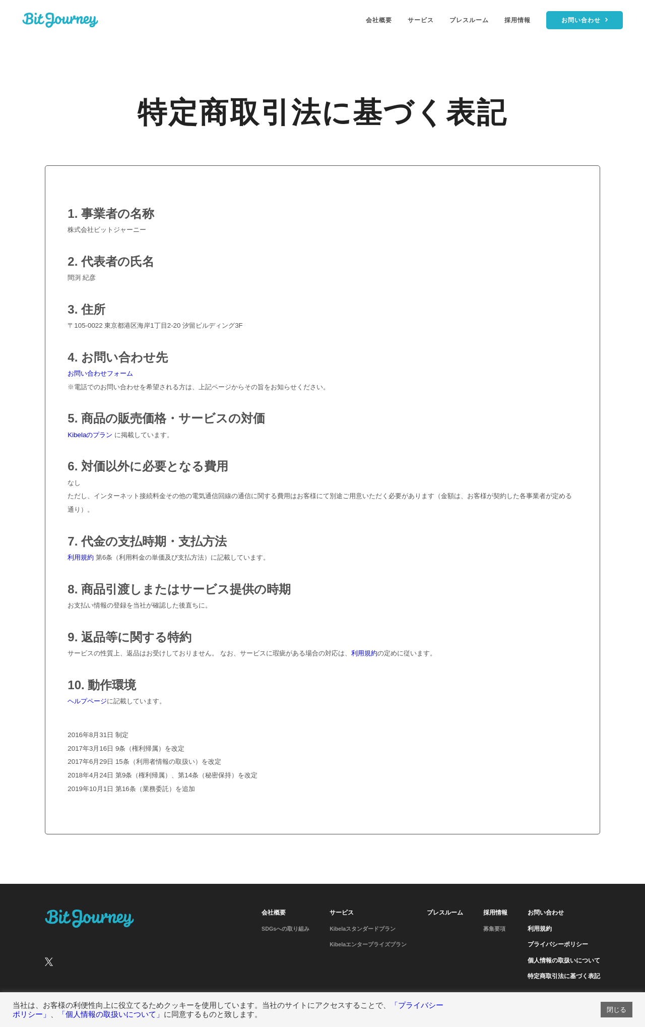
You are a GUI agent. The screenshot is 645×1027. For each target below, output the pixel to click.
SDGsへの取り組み (285, 929)
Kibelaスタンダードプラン (363, 929)
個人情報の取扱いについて (564, 960)
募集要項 (494, 929)
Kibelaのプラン (90, 435)
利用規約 (81, 557)
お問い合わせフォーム (100, 373)
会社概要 (379, 20)
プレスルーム (469, 20)
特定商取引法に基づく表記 (564, 976)
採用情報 (517, 20)
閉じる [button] (616, 1009)
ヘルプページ (87, 701)
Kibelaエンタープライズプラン (368, 944)
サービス (421, 20)
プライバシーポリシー (558, 944)
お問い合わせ (546, 912)
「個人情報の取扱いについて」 (111, 1014)
